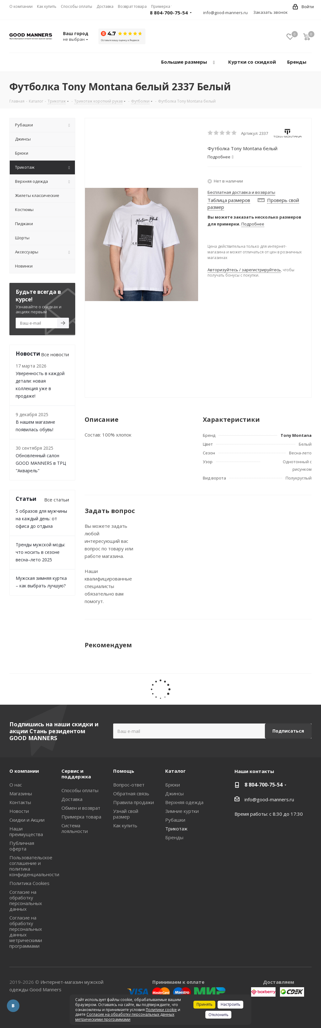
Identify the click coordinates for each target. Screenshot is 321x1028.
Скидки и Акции (27, 820)
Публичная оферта (21, 846)
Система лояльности (74, 828)
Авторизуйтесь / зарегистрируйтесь (244, 270)
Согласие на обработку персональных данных (25, 900)
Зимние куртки (182, 811)
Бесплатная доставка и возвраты (241, 192)
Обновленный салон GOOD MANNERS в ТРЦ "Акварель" (41, 463)
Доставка (71, 799)
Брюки (172, 785)
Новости (19, 811)
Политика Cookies (29, 883)
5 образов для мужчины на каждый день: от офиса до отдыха (41, 518)
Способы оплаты (79, 790)
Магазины (20, 793)
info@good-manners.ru (225, 12)
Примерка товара (81, 816)
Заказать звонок (270, 12)
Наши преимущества (26, 831)
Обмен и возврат (80, 808)
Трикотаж (176, 828)
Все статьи (56, 499)
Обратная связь (131, 793)
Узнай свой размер (125, 814)
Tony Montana (296, 435)
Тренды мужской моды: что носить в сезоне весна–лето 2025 (40, 552)
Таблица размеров (229, 200)
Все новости (55, 354)
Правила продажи (133, 802)
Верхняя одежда (184, 802)
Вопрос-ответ (129, 785)
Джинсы (174, 793)
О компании (24, 771)
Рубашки (175, 820)
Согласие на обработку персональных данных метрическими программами (25, 931)
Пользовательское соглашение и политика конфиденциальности (34, 865)
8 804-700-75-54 (169, 12)
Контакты (20, 802)
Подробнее (252, 224)
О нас (15, 785)
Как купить (125, 825)
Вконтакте (13, 1005)
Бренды (174, 837)
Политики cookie (161, 1009)
